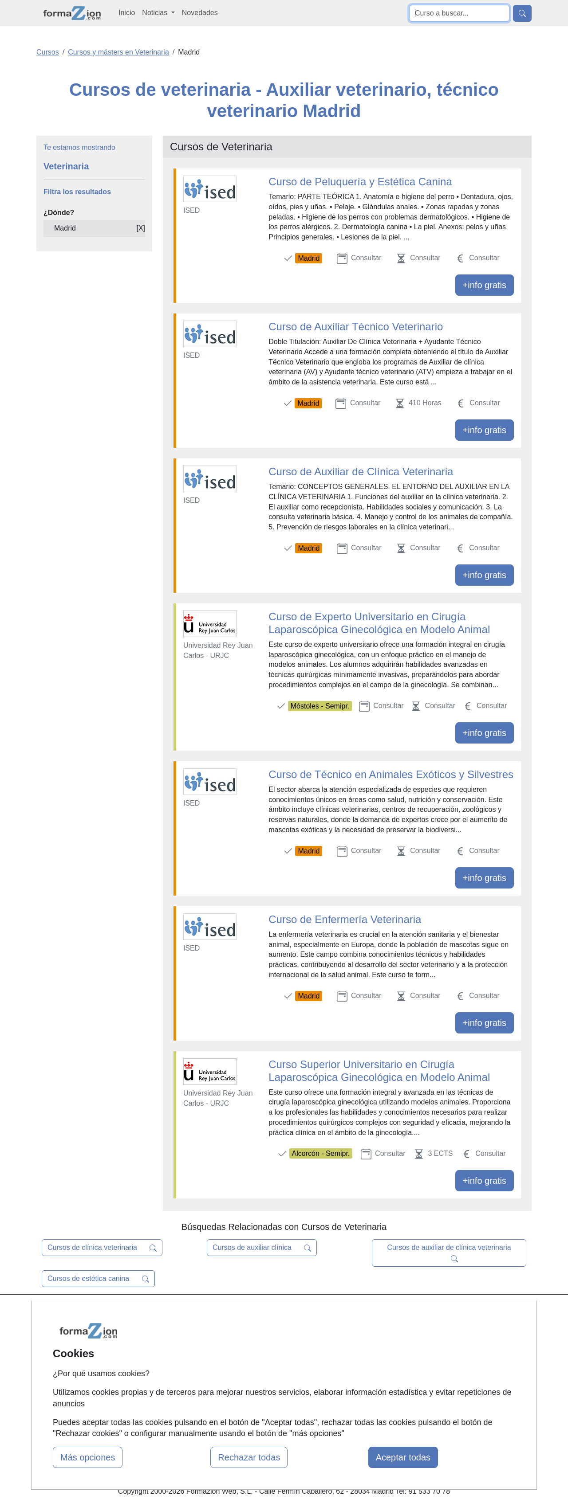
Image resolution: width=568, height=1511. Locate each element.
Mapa (179, 1313)
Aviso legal (356, 1347)
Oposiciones (273, 1402)
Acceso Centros (195, 1382)
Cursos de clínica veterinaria (102, 1248)
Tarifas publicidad (197, 1347)
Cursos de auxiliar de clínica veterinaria (449, 1253)
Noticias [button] (155, 12)
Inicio (126, 12)
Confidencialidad (365, 1330)
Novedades (200, 12)
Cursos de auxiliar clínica (262, 1248)
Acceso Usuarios (196, 1364)
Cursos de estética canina (98, 1279)
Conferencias (275, 1357)
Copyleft (352, 1364)
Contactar (354, 1313)
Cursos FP (271, 1340)
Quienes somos (194, 1330)
